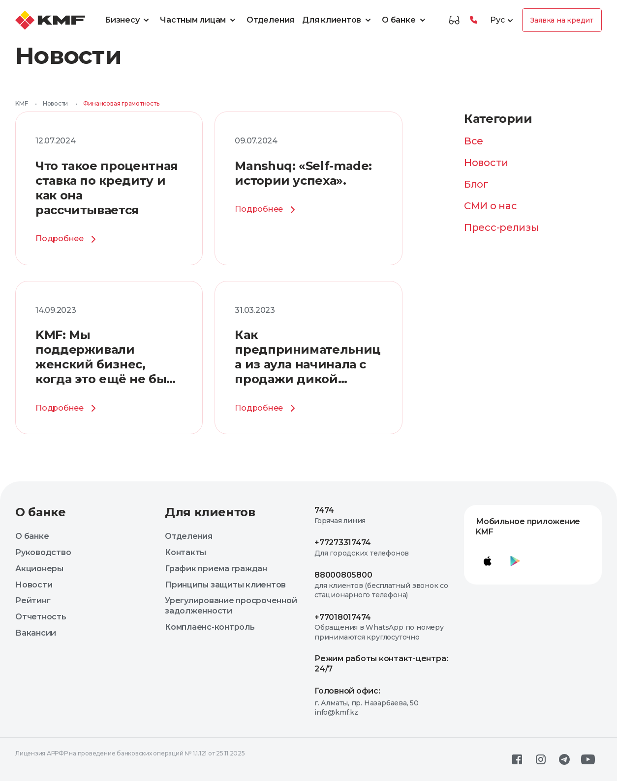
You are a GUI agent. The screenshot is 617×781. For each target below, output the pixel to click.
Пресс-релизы (501, 227)
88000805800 (343, 575)
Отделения (270, 20)
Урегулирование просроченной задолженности (231, 605)
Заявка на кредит (561, 20)
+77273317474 (342, 542)
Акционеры (39, 568)
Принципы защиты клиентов (225, 584)
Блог (476, 184)
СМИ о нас (490, 206)
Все (473, 141)
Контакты (185, 552)
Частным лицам (199, 20)
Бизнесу (128, 20)
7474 (324, 510)
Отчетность (40, 616)
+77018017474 (342, 617)
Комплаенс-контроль (210, 627)
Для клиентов (338, 20)
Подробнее (67, 239)
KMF (21, 103)
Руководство (43, 552)
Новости (55, 103)
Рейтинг (32, 600)
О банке (405, 20)
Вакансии (35, 633)
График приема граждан (216, 568)
